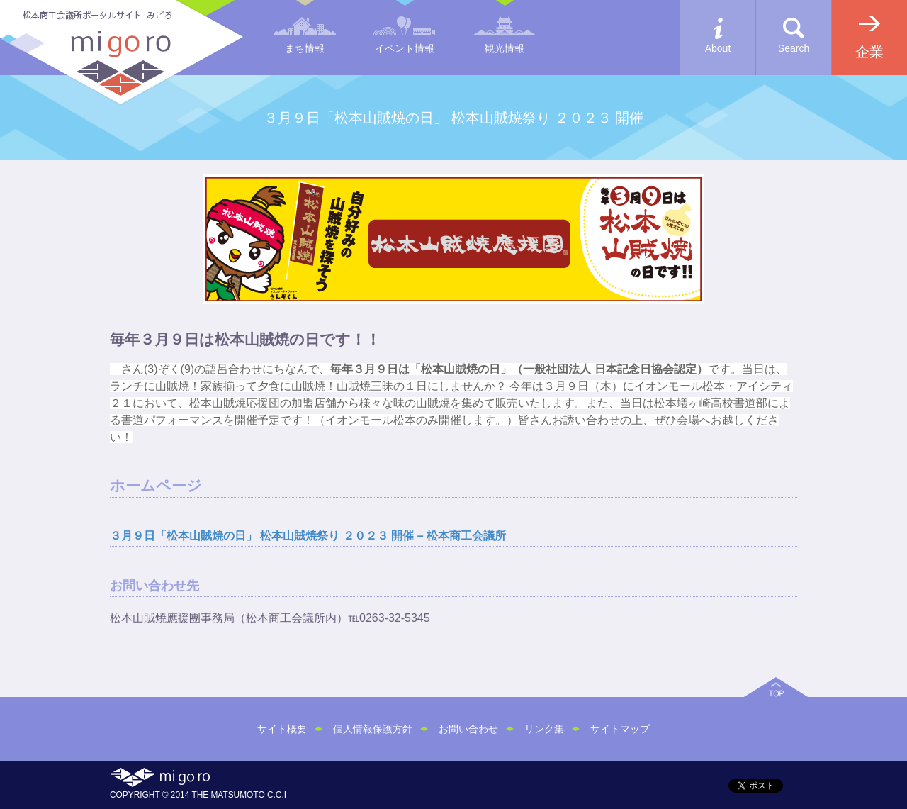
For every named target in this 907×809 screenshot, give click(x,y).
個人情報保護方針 (372, 729)
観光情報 (504, 48)
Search (793, 48)
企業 (869, 52)
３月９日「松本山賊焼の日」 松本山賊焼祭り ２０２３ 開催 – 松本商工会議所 (308, 536)
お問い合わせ (468, 729)
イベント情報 (404, 48)
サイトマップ (620, 729)
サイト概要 (282, 729)
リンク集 (544, 729)
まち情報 (305, 48)
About (718, 48)
